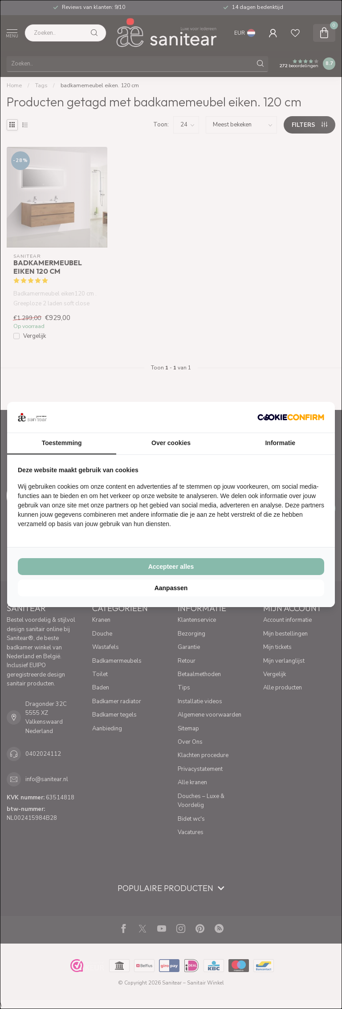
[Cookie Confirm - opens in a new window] (290, 417)
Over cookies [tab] (171, 442)
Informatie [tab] (280, 442)
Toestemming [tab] (62, 442)
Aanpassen (171, 588)
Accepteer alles (171, 566)
